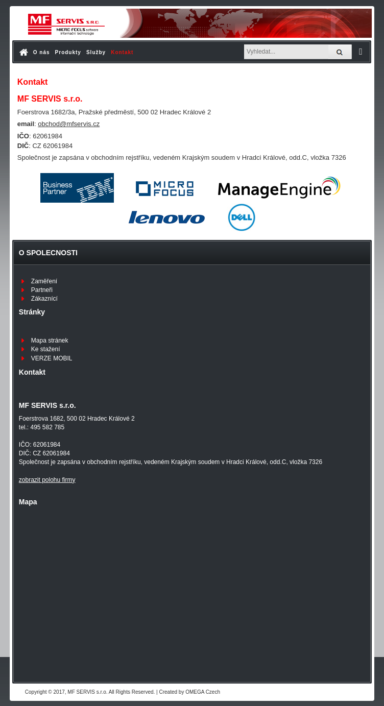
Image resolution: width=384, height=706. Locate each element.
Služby (96, 52)
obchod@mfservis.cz (69, 124)
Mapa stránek (49, 340)
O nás (41, 52)
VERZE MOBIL (52, 358)
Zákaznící (44, 298)
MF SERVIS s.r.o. (87, 692)
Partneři (42, 290)
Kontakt (122, 52)
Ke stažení (45, 349)
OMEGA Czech (202, 692)
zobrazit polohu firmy (47, 479)
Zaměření (44, 281)
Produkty (68, 52)
